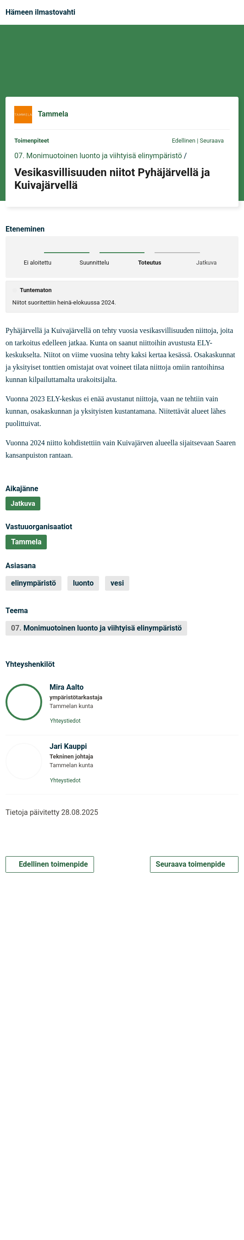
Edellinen (180, 140)
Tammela (53, 114)
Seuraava (215, 140)
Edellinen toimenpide (49, 864)
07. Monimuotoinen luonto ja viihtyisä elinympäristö (98, 155)
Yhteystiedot (68, 721)
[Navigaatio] (229, 12)
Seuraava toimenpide (194, 864)
